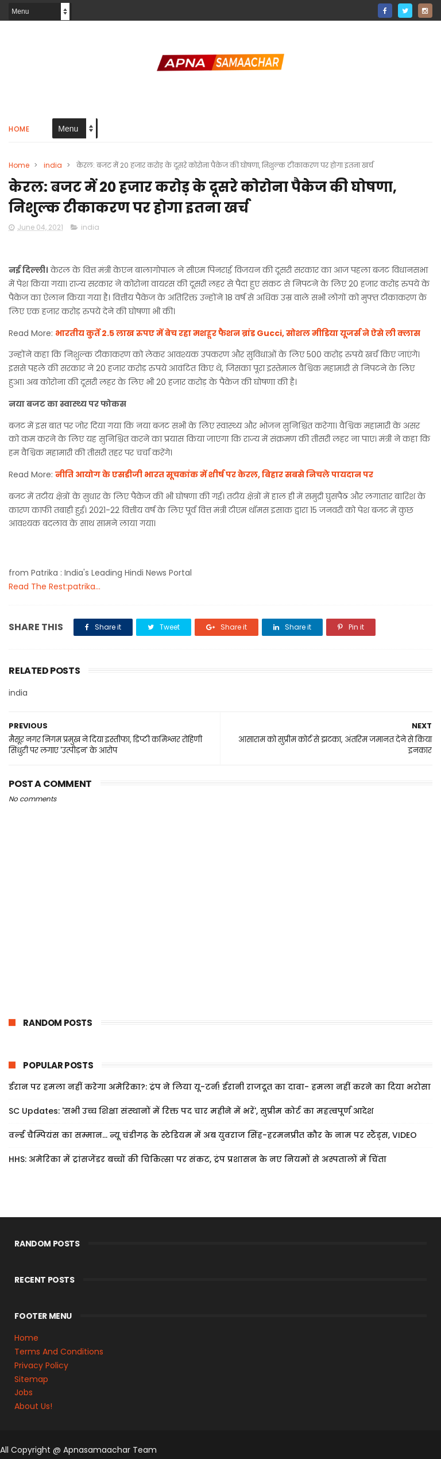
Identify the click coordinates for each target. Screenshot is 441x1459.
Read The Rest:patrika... (54, 586)
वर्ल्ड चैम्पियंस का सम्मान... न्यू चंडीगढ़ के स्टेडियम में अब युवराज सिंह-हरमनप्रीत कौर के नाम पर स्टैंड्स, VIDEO (213, 1135)
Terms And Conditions (58, 1351)
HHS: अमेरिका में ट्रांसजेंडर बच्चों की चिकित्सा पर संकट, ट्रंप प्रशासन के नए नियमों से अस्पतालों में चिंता (197, 1159)
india (53, 165)
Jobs (23, 1392)
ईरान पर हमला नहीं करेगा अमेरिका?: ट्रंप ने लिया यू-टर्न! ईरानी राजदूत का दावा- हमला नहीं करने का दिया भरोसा (220, 1087)
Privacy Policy (41, 1365)
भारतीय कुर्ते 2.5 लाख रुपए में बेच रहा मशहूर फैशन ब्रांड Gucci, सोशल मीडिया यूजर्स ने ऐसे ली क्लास (237, 333)
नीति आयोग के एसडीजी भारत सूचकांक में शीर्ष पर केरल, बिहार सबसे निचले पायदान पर (214, 474)
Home (19, 129)
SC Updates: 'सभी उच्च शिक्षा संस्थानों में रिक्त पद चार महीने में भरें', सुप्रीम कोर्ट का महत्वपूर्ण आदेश (191, 1111)
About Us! (33, 1406)
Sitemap (31, 1379)
